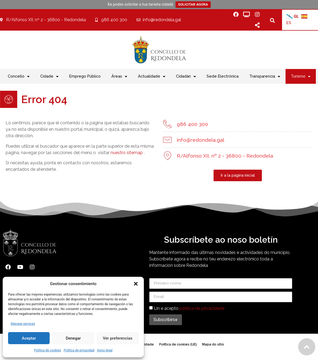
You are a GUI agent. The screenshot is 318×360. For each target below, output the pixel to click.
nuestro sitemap (117, 152)
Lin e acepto (189, 308)
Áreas (119, 76)
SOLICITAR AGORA (193, 4)
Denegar (73, 338)
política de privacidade (202, 308)
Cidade (49, 76)
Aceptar (29, 338)
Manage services (23, 324)
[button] (135, 283)
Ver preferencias (117, 338)
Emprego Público (85, 76)
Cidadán (186, 76)
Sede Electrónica (223, 76)
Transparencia (264, 76)
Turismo (300, 76)
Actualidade (151, 76)
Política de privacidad (79, 350)
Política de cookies (47, 350)
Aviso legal (104, 350)
